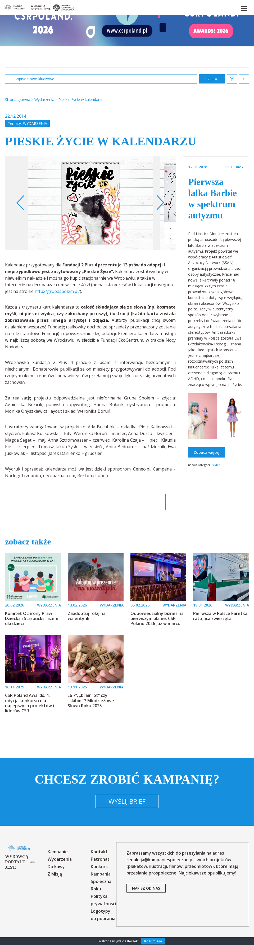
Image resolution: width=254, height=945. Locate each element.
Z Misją (55, 874)
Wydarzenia (35, 123)
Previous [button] (20, 203)
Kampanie (58, 852)
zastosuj (212, 78)
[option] (90, 203)
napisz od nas (146, 888)
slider (216, 465)
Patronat (100, 859)
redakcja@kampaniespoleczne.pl (159, 860)
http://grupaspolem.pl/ (57, 291)
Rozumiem (153, 941)
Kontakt (99, 852)
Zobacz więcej (206, 452)
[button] (243, 7)
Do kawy (56, 866)
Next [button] (160, 203)
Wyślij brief (127, 801)
